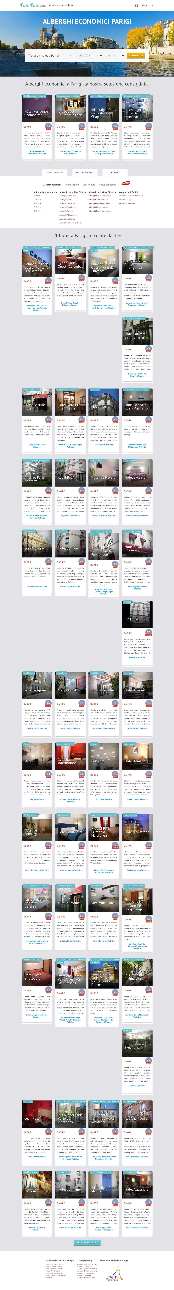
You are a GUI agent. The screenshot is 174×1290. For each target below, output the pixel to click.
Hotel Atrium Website (137, 728)
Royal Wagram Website (37, 728)
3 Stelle (37, 207)
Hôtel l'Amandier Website (70, 870)
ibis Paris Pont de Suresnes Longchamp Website (137, 946)
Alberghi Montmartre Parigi (86, 1278)
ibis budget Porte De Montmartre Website (137, 152)
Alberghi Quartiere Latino (99, 203)
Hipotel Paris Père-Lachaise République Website (103, 591)
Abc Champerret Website (137, 1156)
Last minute (89, 184)
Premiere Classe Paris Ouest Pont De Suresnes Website (70, 1019)
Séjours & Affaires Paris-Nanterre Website (37, 516)
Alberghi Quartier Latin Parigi (87, 1269)
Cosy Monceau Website (37, 586)
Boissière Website (104, 799)
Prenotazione (72, 184)
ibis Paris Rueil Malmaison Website (137, 1016)
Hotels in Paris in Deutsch (54, 1269)
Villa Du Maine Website (70, 941)
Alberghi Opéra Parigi (84, 1266)
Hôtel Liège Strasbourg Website (37, 1016)
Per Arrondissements (84, 172)
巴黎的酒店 (49, 1278)
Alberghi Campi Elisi (67, 195)
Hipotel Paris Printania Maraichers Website (103, 871)
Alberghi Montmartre (68, 215)
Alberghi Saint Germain (98, 199)
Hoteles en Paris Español (54, 1273)
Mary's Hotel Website (70, 728)
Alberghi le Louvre (67, 219)
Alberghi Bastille (66, 211)
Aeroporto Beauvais (127, 203)
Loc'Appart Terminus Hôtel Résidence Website (104, 1157)
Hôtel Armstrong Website (137, 870)
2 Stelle (37, 211)
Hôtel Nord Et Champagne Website (70, 445)
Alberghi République (68, 207)
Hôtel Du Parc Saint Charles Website (137, 375)
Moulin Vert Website (104, 444)
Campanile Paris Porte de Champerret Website (137, 304)
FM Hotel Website (137, 657)
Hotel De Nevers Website (103, 515)
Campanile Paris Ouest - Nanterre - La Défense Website (37, 307)
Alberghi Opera (65, 199)
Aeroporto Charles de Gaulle (131, 195)
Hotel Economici (107, 184)
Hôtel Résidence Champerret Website (37, 152)
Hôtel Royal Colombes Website (137, 587)
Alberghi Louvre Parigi (84, 1275)
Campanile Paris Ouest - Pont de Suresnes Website (104, 306)
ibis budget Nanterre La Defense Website (37, 942)
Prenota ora (136, 55)
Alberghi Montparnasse (98, 207)
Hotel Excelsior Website (137, 515)
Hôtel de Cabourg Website (37, 870)
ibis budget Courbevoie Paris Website (70, 152)
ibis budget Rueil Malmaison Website (104, 1228)
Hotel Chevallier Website (104, 728)
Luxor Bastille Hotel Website (37, 445)
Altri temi (115, 172)
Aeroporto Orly (125, 199)
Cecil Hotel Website (37, 1156)
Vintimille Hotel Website (104, 941)
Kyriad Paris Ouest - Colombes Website (70, 304)
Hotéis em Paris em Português (56, 1275)
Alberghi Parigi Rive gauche (100, 211)
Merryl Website (37, 799)
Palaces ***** (39, 195)
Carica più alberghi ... (87, 1242)
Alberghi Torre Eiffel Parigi (86, 1273)
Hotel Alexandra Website (137, 1227)
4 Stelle (37, 203)
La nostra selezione (55, 172)
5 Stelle (37, 199)
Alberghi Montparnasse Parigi (87, 1271)
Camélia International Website (70, 800)
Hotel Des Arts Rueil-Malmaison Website (137, 445)
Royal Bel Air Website (70, 515)
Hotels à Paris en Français (54, 1266)
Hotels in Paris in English (54, 1264)
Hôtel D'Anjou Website (70, 586)
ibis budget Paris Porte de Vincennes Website (70, 1157)
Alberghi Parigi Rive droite (70, 223)
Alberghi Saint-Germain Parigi (87, 1264)
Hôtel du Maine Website (70, 1227)
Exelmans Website (137, 1085)
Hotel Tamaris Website (137, 799)
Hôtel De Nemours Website (37, 1228)
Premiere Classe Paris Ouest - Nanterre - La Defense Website (104, 1019)
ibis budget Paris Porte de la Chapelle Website (103, 152)
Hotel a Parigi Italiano (53, 1271)
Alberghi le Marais (67, 203)
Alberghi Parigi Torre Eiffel (100, 195)
